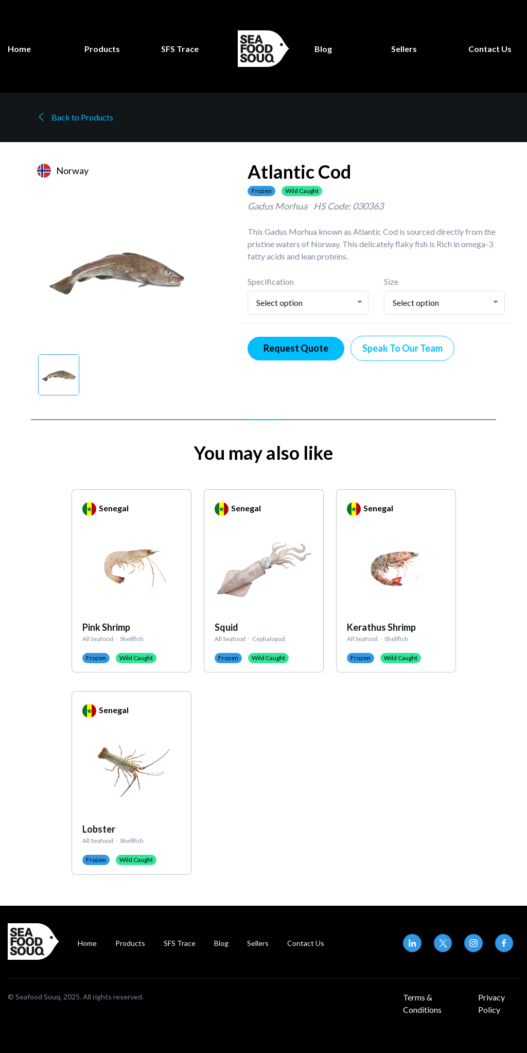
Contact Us (490, 49)
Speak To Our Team (402, 348)
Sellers (404, 49)
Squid (226, 627)
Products (102, 49)
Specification (271, 281)
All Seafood (97, 638)
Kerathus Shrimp (381, 627)
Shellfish (132, 638)
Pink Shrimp (106, 627)
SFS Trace (180, 49)
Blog (323, 49)
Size (391, 281)
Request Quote (296, 348)
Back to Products (75, 117)
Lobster (98, 829)
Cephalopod (268, 638)
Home (19, 49)
